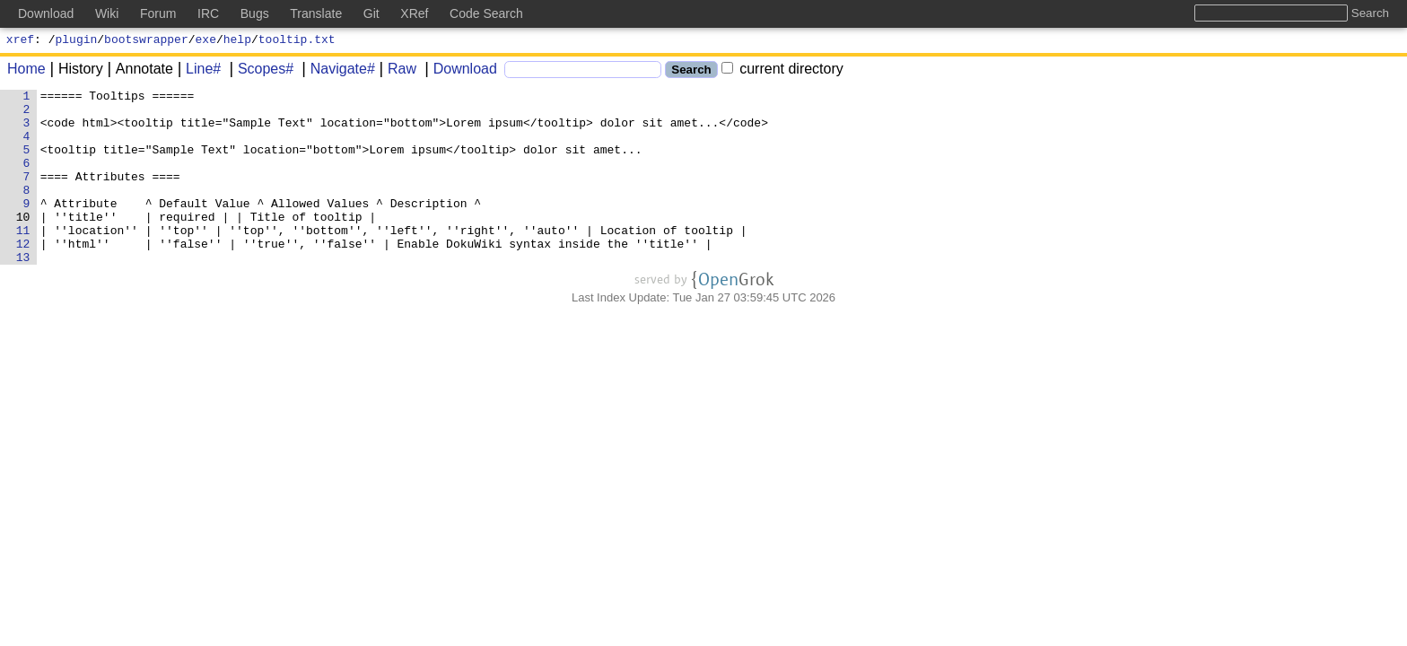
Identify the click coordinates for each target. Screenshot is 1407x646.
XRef (414, 13)
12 (26, 275)
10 (26, 243)
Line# (197, 71)
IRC (208, 13)
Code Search (486, 13)
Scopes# (259, 71)
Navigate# (336, 71)
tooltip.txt (297, 41)
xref (20, 41)
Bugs (254, 13)
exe (206, 41)
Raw (395, 71)
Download (459, 71)
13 (26, 292)
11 (26, 259)
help (237, 41)
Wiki (106, 13)
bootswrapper (146, 41)
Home (26, 71)
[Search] (582, 72)
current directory (782, 71)
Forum (158, 13)
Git (371, 13)
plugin (77, 41)
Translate (316, 13)
